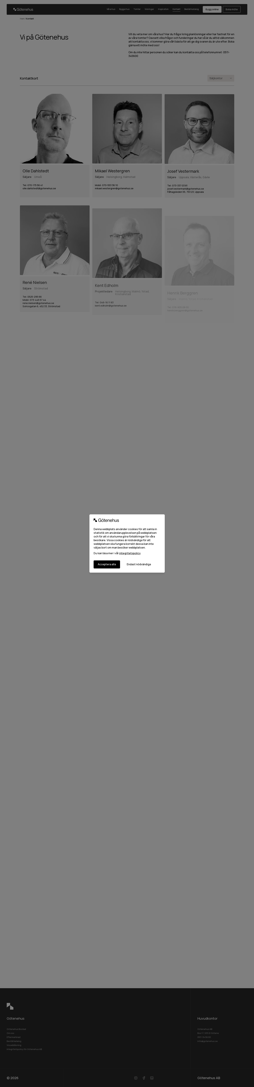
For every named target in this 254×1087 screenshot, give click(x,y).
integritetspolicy (129, 553)
